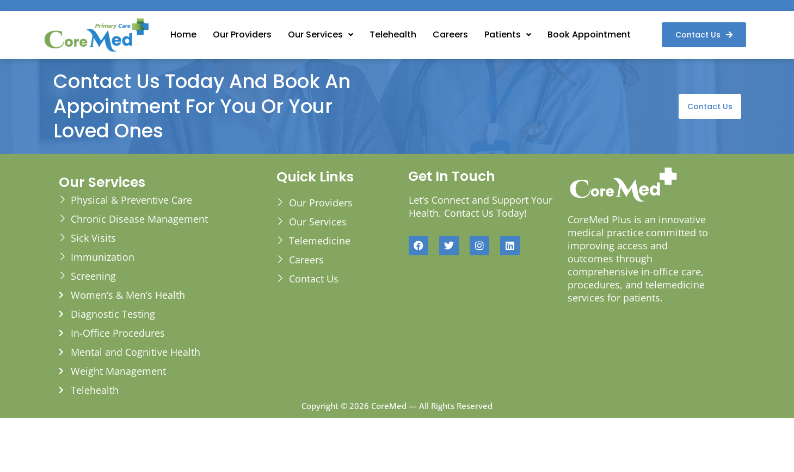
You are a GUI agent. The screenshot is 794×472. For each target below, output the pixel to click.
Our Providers (242, 34)
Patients (507, 34)
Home (183, 34)
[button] (320, 34)
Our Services (320, 34)
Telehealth (393, 34)
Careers (450, 34)
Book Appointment (589, 34)
